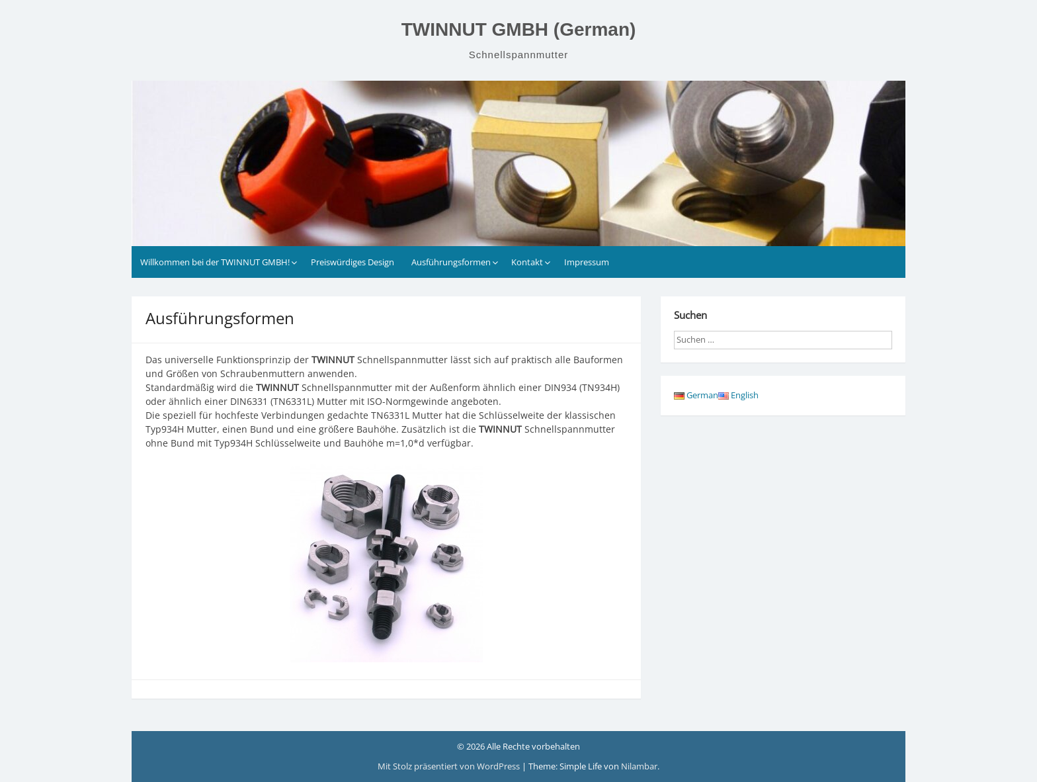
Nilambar (639, 766)
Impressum (586, 262)
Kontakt (527, 262)
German (696, 395)
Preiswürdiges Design (352, 262)
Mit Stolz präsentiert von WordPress (450, 766)
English (738, 395)
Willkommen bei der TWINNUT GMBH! (215, 262)
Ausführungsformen (451, 262)
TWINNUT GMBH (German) (518, 29)
